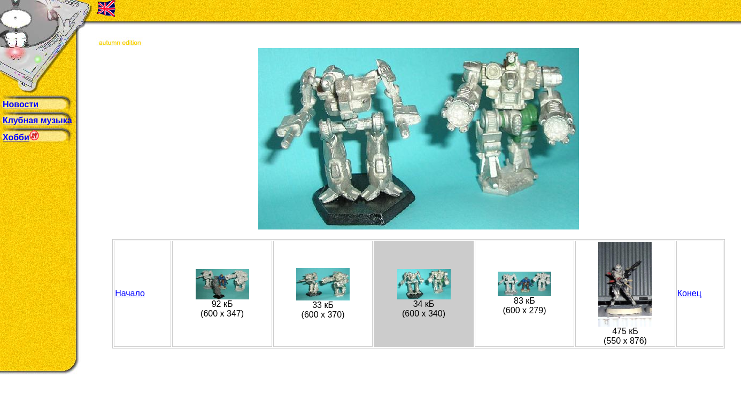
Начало (130, 293)
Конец (689, 293)
